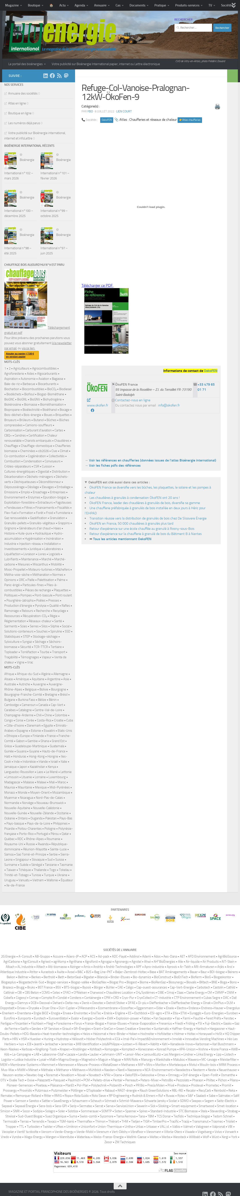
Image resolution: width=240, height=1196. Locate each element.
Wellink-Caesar (137, 1137)
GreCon (108, 1029)
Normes (57, 575)
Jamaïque (10, 767)
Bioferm (196, 977)
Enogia (55, 1013)
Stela (204, 1111)
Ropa (68, 1096)
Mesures (24, 564)
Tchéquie (25, 870)
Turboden (33, 1127)
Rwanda (43, 844)
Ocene (117, 1075)
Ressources (12, 616)
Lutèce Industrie (25, 1060)
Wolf (206, 1137)
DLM (229, 1003)
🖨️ (217, 106)
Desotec (97, 1003)
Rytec (181, 1096)
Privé (171, 1085)
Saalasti (201, 1096)
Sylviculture (12, 642)
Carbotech (203, 987)
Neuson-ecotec (13, 1075)
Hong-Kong (37, 756)
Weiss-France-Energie (108, 1137)
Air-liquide (193, 962)
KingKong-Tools (46, 1049)
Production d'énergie (18, 606)
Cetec (56, 992)
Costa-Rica (44, 720)
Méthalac (47, 1070)
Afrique (9, 674)
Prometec (212, 1085)
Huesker (35, 1039)
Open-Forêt (210, 1075)
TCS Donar (164, 1116)
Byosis (86, 987)
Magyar (116, 1060)
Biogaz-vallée (80, 982)
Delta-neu (72, 1003)
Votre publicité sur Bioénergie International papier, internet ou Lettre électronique (106, 64)
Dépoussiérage (14, 487)
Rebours (27, 611)
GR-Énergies (82, 1029)
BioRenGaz (158, 982)
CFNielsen (80, 992)
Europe (25, 736)
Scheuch (96, 1101)
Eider (159, 1008)
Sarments (10, 626)
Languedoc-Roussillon (19, 772)
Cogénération (37, 456)
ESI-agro (156, 1013)
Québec (9, 839)
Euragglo (195, 1013)
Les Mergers (172, 1054)
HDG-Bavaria (31, 1034)
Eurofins (9, 1018)
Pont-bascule (44, 595)
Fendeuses (13, 508)
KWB (234, 1049)
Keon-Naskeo (9, 1049)
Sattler (46, 1101)
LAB (36, 1054)
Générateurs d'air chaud (35, 528)
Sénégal (36, 865)
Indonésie (29, 762)
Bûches (51, 420)
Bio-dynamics (142, 977)
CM (209, 992)
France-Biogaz (94, 1023)
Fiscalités (63, 508)
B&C (80, 972)
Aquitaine (38, 679)
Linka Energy (204, 1054)
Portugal (42, 834)
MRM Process (228, 1065)
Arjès (220, 967)
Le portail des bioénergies (25, 64)
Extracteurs (45, 502)
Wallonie (52, 880)
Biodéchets (13, 394)
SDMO (184, 1101)
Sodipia (37, 1111)
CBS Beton (32, 992)
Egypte (48, 725)
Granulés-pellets (15, 523)
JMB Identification (87, 1044)
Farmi (186, 1018)
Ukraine (62, 875)
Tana (141, 1116)
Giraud (66, 1029)
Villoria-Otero (173, 1132)
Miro (149, 1065)
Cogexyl (21, 998)
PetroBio (167, 1080)
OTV (3, 1080)
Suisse (59, 859)
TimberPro (159, 1121)
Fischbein (37, 1023)
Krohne (203, 1049)
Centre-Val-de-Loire (48, 710)
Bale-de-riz (12, 384)
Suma (73, 1116)
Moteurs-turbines (40, 569)
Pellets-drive (101, 1080)
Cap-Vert (57, 705)
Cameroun (29, 705)
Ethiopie (11, 736)
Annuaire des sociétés (23, 93)
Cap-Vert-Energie (182, 987)
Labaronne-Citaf (53, 1054)
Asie (66, 679)
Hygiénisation (34, 539)
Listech (229, 1054)
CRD (116, 998)
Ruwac (170, 1096)
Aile (180, 962)
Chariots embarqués (37, 441)
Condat (62, 998)
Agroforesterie (14, 374)
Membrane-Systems (24, 1065)
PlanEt (69, 1085)
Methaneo (128, 1065)
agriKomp (59, 962)
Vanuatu (24, 880)
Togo (52, 870)
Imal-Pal (128, 1039)
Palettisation (45, 580)
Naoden (109, 1070)
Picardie (9, 829)
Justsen (127, 1044)
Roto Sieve (99, 1096)
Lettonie (66, 772)
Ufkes (59, 1127)
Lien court (124, 111)
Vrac (30, 662)
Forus (78, 1023)
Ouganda (36, 818)
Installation (51, 544)
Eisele (170, 1008)
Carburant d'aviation (38, 430)
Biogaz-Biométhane (50, 394)
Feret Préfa (213, 1018)
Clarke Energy (195, 992)
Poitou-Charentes (30, 829)
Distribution (60, 472)
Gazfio (24, 1029)
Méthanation (41, 575)
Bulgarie (9, 700)
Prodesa (182, 1085)
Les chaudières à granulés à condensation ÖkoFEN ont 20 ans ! (134, 498)
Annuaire (100, 5)
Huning (48, 1039)
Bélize (42, 700)
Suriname (10, 865)
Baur (204, 972)
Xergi (225, 1137)
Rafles (66, 606)
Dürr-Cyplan (67, 1008)
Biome (144, 982)
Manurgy (147, 1060)
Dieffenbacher (158, 1003)
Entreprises (57, 492)
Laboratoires (52, 549)
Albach (10, 967)
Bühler (110, 987)
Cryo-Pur (128, 998)
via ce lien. (28, 348)
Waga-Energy (33, 1137)
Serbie (53, 854)
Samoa (9, 854)
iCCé (117, 1039)
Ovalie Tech (16, 1080)
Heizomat (99, 1034)
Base (152, 972)
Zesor (108, 1142)
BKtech (204, 982)
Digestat (43, 472)
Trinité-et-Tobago (16, 875)
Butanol (38, 420)
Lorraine (40, 777)
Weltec (154, 1137)
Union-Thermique (110, 1127)
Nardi (121, 1070)
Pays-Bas (65, 818)
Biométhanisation (52, 404)
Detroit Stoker (115, 1003)
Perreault (131, 1080)
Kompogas (111, 1049)
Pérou (55, 834)
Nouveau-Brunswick (50, 803)
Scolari (173, 1101)
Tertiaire (56, 647)
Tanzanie (51, 865)
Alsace (8, 679)
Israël (54, 762)
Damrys (22, 1003)
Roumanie (53, 839)
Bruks (31, 987)
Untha (129, 1127)
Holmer (179, 1034)
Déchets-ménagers (40, 477)
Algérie (46, 674)
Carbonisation (13, 430)
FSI (200, 1023)
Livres (42, 554)
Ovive (31, 1080)
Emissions (11, 492)
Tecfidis (179, 1116)
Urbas (139, 1127)
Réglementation (15, 621)
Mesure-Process (88, 1065)
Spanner (130, 1111)
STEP (26, 636)
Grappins (64, 523)
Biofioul (29, 394)
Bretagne (51, 695)
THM (125, 1121)
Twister (48, 1127)
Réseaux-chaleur (40, 621)
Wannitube (66, 1137)
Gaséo (227, 1023)
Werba (166, 1137)
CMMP (219, 992)
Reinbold (220, 1090)
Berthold (49, 977)
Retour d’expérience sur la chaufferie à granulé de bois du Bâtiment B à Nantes (145, 534)
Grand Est (58, 741)
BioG (208, 977)
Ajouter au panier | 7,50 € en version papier (20, 355)
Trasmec (217, 1121)
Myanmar (10, 798)
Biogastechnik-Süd (31, 982)
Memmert (48, 1065)
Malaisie (28, 782)
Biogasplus (8, 982)
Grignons (10, 528)
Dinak (207, 1003)
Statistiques (12, 636)
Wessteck (179, 1137)
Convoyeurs (52, 461)
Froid (49, 513)
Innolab (177, 1039)
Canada (43, 705)
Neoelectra (182, 1070)
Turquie (49, 875)
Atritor (33, 972)
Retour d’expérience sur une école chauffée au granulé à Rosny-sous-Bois (141, 529)
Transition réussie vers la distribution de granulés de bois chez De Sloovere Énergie (148, 518)
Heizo (86, 1034)
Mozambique (61, 792)
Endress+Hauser (212, 1008)
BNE (214, 982)
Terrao (24, 1121)
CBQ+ (8, 435)
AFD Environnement (201, 956)
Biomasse (30, 404)
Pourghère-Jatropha (19, 600)
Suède (24, 865)
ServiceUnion (125, 1106)
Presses (53, 600)
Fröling (190, 1023)
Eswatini (49, 731)
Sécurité (25, 647)
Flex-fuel (10, 513)
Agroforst (91, 962)
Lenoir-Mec (133, 1054)
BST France (45, 987)
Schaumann (80, 1101)
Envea (67, 1013)
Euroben (232, 1013)
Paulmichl (74, 1080)
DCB (33, 1003)
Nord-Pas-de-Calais (49, 798)
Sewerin (142, 1106)
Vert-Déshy (120, 1132)
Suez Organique (55, 1116)
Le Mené (52, 772)
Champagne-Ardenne (18, 715)
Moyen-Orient (40, 792)
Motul (193, 1065)
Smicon (5, 1111)
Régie (53, 616)
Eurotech (40, 1018)
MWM (21, 1070)
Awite (61, 972)
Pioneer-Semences (20, 1085)
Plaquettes (61, 590)
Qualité (54, 606)
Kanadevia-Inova (181, 1044)
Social (65, 626)
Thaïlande (40, 870)
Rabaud (110, 1090)
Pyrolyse (41, 606)
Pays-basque (15, 823)
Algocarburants (47, 374)
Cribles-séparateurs (17, 466)
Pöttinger (77, 1090)
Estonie (36, 731)
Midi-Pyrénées (60, 787)
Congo (8, 720)
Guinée (9, 751)
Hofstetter (164, 1034)
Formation (26, 513)
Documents (137, 5)
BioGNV (35, 399)
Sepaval (7, 1106)
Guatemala (57, 746)
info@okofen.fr (169, 405)
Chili (39, 715)
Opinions (10, 580)
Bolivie (43, 689)
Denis (85, 1003)
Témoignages (30, 657)
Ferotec (229, 1018)
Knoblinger (79, 1049)
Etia (175, 1013)
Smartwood (206, 1106)
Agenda (80, 5)
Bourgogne (58, 689)
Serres (34, 626)
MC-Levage (209, 1060)
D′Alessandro (86, 1008)
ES (129, 1013)
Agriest (46, 962)
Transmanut (200, 1121)
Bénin (53, 700)
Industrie (10, 544)
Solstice (73, 1111)
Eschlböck (140, 1013)
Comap (34, 998)
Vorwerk (230, 1132)
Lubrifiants (11, 559)
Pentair (117, 1080)
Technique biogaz (198, 1116)
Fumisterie (63, 513)
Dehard (57, 1003)
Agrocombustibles (44, 368)
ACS (92, 956)
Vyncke (16, 1137)
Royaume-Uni (13, 844)
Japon (23, 767)
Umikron (72, 1127)
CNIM (230, 992)
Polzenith (115, 1085)
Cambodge (11, 705)
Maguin (103, 1060)
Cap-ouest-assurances (151, 987)
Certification (36, 435)
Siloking (163, 1106)
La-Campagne (21, 1054)
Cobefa (8, 998)
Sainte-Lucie (58, 849)
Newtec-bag (34, 1075)
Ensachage (40, 492)
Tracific (174, 1121)
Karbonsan (202, 1044)
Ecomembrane (108, 1008)
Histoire (9, 533)
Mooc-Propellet (15, 569)
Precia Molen (156, 1085)
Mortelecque (177, 1065)
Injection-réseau (30, 544)
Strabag (232, 1111)
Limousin (12, 777)
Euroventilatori (58, 1018)
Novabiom (67, 1075)
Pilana (234, 1080)
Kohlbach (96, 1049)
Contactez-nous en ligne (132, 400)
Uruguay (10, 880)
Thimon (100, 1121)
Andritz (98, 967)
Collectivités (57, 456)
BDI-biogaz (217, 972)
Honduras (19, 756)
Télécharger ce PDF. (97, 285)
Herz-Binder (117, 1034)
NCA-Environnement (159, 1070)
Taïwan (11, 870)
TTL (21, 1127)
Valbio (176, 1127)
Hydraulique (43, 533)
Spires (143, 1111)
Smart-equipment (183, 1106)
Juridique (35, 549)
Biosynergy (176, 982)
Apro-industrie (154, 967)
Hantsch (201, 1029)
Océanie (9, 818)
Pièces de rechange (38, 590)
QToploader (94, 1090)
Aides (30, 374)
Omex (161, 1075)
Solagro (50, 1111)
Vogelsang (205, 1132)
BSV (58, 987)
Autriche (24, 684)
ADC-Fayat (119, 956)
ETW (184, 1013)
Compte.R (48, 998)
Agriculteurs (21, 368)
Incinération (53, 539)
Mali (52, 782)
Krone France (219, 1049)
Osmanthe (228, 1075)
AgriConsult (30, 962)
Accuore (58, 956)
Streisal (10, 1116)
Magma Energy (68, 1060)
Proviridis (26, 1090)
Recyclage (59, 611)
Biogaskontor (222, 977)
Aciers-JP (72, 956)
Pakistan (51, 818)
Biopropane (12, 410)
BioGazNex (99, 982)
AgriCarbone (11, 962)
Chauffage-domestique (36, 446)
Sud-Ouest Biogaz (30, 1116)
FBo (90, 111)
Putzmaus (41, 1090)
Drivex (21, 1008)
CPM (107, 998)
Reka (231, 1090)
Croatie (58, 720)
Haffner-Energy (182, 1029)
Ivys (21, 1044)
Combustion (12, 461)
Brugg (20, 987)
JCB (29, 1044)
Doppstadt (7, 1008)
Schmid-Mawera (130, 1101)
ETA (167, 1013)
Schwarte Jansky (155, 1101)
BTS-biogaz (72, 987)
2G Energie (8, 956)
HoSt (218, 1034)
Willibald (194, 1137)
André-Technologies (119, 967)
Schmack (110, 1101)
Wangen (51, 1137)
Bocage (64, 410)
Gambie (32, 741)
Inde (17, 762)
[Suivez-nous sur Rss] (59, 75)
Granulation (57, 518)
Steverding (217, 1111)
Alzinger (75, 967)
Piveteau (41, 1085)
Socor (26, 1111)
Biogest (132, 982)
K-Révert (141, 1044)
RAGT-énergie (127, 1090)
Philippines (60, 823)
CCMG (46, 992)
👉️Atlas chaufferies (190, 119)
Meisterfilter (228, 1060)
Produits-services (187, 5)
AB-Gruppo (42, 956)
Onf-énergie (191, 1075)
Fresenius (165, 1023)
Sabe (212, 1096)
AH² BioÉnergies (164, 962)
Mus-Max (7, 1070)
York (234, 1137)
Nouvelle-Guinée (15, 813)
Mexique (41, 787)
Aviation (43, 379)
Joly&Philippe (111, 1044)
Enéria (108, 1013)
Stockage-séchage (45, 636)
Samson (20, 1101)
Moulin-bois (208, 1065)
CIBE (161, 992)
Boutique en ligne (20, 113)
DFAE (131, 1003)
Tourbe (44, 652)
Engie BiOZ (41, 1013)
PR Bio (140, 1085)
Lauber (94, 1054)
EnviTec (96, 1013)
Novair (81, 1075)
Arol (229, 967)
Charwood (96, 992)
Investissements (15, 549)
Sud (50, 859)
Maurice (9, 787)
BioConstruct (162, 977)
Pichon (222, 1080)
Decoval (44, 1003)
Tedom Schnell (222, 1116)
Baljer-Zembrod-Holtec (131, 972)
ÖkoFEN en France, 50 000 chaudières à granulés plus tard (131, 523)
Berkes (36, 977)
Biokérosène (12, 404)
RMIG (58, 1096)
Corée (30, 720)
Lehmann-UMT (112, 1054)
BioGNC (9, 399)
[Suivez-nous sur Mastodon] (66, 75)
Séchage (40, 642)
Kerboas (27, 1049)
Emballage (64, 487)
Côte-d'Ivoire (15, 725)
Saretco (34, 1101)
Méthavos (79, 1070)
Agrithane (75, 962)
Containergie (92, 998)
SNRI (16, 1111)
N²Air (107, 1075)
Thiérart (113, 1121)
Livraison (29, 554)
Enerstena (24, 1013)
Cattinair (9, 992)
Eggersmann (145, 1008)
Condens (76, 998)
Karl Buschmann (223, 1044)
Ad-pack (103, 956)
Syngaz (27, 642)
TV (210, 5)
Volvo (218, 1132)
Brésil (64, 695)
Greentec (145, 1029)
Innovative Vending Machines (204, 1039)
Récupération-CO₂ (35, 616)
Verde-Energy (64, 1132)
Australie (10, 684)
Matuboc (179, 1060)
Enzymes (34, 497)
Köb (6, 1054)
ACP (84, 956)
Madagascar (12, 782)
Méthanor (62, 1070)
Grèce (8, 746)
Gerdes (36, 1029)
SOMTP (106, 1111)
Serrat (99, 1106)
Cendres (20, 435)
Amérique (22, 679)
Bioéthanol (49, 410)
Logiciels (54, 554)
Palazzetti (43, 1080)
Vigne (20, 662)
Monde (22, 792)
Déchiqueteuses (25, 482)
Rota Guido (81, 1096)
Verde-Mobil (85, 1132)
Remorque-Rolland (28, 1096)
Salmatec (224, 1096)
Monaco (9, 792)
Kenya (52, 767)
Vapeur (46, 657)
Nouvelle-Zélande (42, 813)
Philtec (210, 1080)
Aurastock (47, 972)
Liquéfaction (12, 554)
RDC (20, 839)
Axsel (71, 972)
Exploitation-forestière (19, 502)
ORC (22, 580)
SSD (67, 631)
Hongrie (52, 756)
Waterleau (84, 1137)
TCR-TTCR (41, 647)
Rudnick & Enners (143, 1096)
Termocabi (10, 1121)
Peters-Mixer (149, 1080)
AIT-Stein (228, 962)
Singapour (22, 859)
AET (182, 956)
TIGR (146, 1121)
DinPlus (218, 1003)
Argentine (53, 679)
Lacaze (70, 1054)
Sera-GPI (61, 1106)
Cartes (58, 430)
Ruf (160, 1096)
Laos (40, 772)
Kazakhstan (37, 767)
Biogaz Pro (116, 982)
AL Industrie (25, 967)
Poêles (40, 600)
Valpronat (218, 1127)
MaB (52, 1060)
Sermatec (85, 1106)
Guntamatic (161, 1029)
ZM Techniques (125, 1142)
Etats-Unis (65, 731)
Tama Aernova (126, 1116)
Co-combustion (14, 456)
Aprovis (172, 967)
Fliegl (49, 1023)
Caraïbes (10, 710)
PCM (86, 1080)
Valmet (188, 1127)
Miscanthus (40, 564)
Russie (30, 844)
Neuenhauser (228, 1070)
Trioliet (230, 1121)
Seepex (197, 1101)
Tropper (11, 1127)
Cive (54, 451)
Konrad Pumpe (167, 1049)
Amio (87, 967)
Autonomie (28, 379)
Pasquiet (59, 1080)
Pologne (50, 829)
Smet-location (226, 1106)
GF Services (51, 1029)
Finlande (38, 736)
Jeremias (67, 1044)
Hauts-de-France (53, 751)
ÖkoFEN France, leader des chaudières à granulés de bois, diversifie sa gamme (144, 503)
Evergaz (87, 1018)
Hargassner (217, 1029)
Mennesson (66, 1065)
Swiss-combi (88, 1116)
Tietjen (135, 1121)
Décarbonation (14, 477)
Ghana (45, 741)
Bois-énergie (32, 415)
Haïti (7, 756)
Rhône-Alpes (35, 839)
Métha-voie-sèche (17, 575)
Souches (42, 631)
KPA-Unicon (187, 1049)
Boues (48, 415)
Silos (44, 626)
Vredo (5, 1137)
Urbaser (151, 1127)
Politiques (11, 595)
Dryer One (49, 1008)
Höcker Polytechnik (99, 1039)
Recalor (191, 1090)
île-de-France (15, 885)
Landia (82, 1054)
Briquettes (62, 415)
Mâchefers (62, 569)
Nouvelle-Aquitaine (17, 808)
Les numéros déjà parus (24, 123)
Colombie (61, 715)
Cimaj (170, 992)
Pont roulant (63, 595)
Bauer (194, 972)
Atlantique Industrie (13, 972)
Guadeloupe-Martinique (31, 746)
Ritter (47, 1096)
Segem (209, 1101)
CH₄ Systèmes (145, 992)
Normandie (11, 803)
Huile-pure (25, 533)
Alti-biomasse (57, 967)
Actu (62, 5)
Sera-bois (45, 1106)
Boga (223, 982)
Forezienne (63, 1023)
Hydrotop (62, 1039)
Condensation (32, 461)
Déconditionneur (50, 482)
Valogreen (202, 1127)
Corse (19, 720)
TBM (151, 1116)
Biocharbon (11, 389)
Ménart (33, 1070)
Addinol (134, 956)
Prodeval (197, 1085)
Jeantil (38, 1044)
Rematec (7, 1096)
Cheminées (27, 451)
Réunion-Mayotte (35, 849)
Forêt (39, 513)
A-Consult (25, 956)
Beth (61, 977)
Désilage (33, 487)
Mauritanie (25, 787)
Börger (98, 987)
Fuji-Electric (212, 1023)
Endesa (193, 1008)
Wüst (215, 1137)
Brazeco (8, 987)
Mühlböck (94, 1070)
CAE (120, 987)
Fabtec (146, 1018)
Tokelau (64, 870)
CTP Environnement (187, 998)
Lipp (219, 1054)
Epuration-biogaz (54, 497)
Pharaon (197, 1080)
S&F (190, 1096)
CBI (19, 992)
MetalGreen (110, 1065)
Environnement (14, 497)
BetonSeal (74, 977)
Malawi (41, 782)
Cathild (230, 987)
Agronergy (122, 962)
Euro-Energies (214, 1013)
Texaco (52, 1121)
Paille (31, 580)
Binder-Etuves (120, 977)
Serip (73, 1106)
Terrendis (38, 1121)
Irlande (43, 762)
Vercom (46, 1132)
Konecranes (146, 1049)
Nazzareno (134, 1070)
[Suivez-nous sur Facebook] (52, 75)
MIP (140, 1065)
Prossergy (10, 1090)
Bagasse (57, 379)
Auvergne (39, 684)
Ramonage (11, 611)
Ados (157, 956)
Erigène (120, 1013)
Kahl (165, 1044)
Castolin (218, 987)
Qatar (65, 834)
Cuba (69, 720)
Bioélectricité (31, 410)
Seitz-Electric (225, 1101)
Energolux (233, 1008)
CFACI (67, 992)
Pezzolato (182, 1080)
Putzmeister (59, 1090)
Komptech (128, 1049)
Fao (177, 1018)
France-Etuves (117, 1023)
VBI (230, 1127)
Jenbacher (51, 1044)
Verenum (102, 1132)
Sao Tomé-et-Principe (31, 854)
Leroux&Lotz (152, 1054)
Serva (109, 1106)
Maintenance (30, 559)
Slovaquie (38, 859)
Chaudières (61, 441)
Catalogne (25, 710)
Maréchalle (163, 1060)
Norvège (28, 803)
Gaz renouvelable (15, 518)
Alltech (40, 967)
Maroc (61, 782)
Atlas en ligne (17, 103)
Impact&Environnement (153, 1039)
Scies (23, 626)
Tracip (185, 1121)
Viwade (190, 1132)
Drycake (34, 1008)
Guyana (21, 751)
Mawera (193, 1060)
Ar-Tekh (185, 967)
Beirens (233, 972)
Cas (118, 5)
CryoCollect (144, 998)
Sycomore (106, 1116)
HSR (24, 1039)
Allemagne (60, 674)
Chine (48, 715)
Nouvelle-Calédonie (46, 808)
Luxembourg (57, 777)
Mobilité (56, 564)
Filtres (28, 508)
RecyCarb (205, 1090)
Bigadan (89, 977)
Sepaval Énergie (25, 1106)
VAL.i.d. (164, 1127)
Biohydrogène (52, 399)
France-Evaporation (143, 1023)
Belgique (31, 689)
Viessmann (153, 1132)
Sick (152, 1106)
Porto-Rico (26, 834)
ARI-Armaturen (204, 967)
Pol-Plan (82, 1085)
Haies (57, 528)
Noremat (52, 1075)
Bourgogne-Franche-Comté (23, 695)
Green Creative (126, 1029)
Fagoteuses (63, 502)
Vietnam (38, 880)
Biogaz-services (57, 982)
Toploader (11, 652)
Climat (64, 451)
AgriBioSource (227, 956)
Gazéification (38, 518)
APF (139, 967)
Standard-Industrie (163, 1111)
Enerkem (8, 1013)
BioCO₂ (51, 389)
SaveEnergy (61, 1101)
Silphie (54, 626)
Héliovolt (77, 1039)
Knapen (65, 1049)
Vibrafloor (136, 1132)
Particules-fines (33, 585)
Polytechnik (99, 1085)
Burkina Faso (26, 700)
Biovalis (191, 982)
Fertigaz (6, 1023)
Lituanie (26, 777)
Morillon (160, 1065)
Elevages (48, 487)
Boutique (34, 5)
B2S (88, 972)
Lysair (43, 1060)
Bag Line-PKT (103, 972)
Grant (97, 1029)
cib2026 (43, 451)
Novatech (95, 1075)
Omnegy (174, 1075)
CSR (36, 466)
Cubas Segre (212, 998)
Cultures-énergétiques (19, 472)
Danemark (34, 725)
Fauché (198, 1018)
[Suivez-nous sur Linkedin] (45, 75)
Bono (233, 982)
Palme (61, 580)
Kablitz (154, 1044)
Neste (212, 1070)
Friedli (179, 1023)
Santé (58, 621)
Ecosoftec (127, 1008)
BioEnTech (181, 977)
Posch (129, 1085)
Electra (181, 1008)
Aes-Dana (170, 956)
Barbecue (29, 384)
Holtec (191, 1034)
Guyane (34, 751)
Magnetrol (88, 1060)
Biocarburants (47, 384)
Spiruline (56, 631)
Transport (58, 652)
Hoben (132, 1034)
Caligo (130, 987)
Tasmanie (66, 865)
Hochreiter (147, 1034)
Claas (180, 992)
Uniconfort (88, 1127)
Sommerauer (90, 1111)
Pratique (160, 5)
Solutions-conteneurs (18, 631)
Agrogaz (106, 962)
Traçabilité (11, 657)
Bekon (11, 977)
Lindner (188, 1054)
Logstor (6, 1060)
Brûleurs (25, 420)
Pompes (26, 595)
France (51, 736)
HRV (15, 1039)
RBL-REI (177, 1090)
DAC (226, 998)
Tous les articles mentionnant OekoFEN (122, 539)
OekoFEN (107, 119)
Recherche (43, 611)
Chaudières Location (119, 992)
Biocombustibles (33, 389)
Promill (226, 1085)
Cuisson (47, 466)
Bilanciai (102, 977)
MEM (4, 1065)
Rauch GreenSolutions (154, 1090)
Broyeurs (10, 420)
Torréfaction (29, 652)
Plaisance (56, 1085)
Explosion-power (127, 1018)
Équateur (67, 880)
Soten (118, 1111)
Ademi (146, 956)
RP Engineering (119, 1096)
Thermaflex (84, 1121)
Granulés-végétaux (42, 523)
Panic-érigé (12, 585)
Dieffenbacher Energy (185, 1003)
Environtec (81, 1013)
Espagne (22, 731)
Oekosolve (147, 1075)
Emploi (25, 492)
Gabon (20, 741)
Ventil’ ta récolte (27, 1132)
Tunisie (36, 875)
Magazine (12, 5)
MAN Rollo (131, 1060)
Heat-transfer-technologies (61, 1034)
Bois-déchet (12, 415)
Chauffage (11, 446)
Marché (46, 559)
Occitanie (63, 813)
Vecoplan (8, 1132)
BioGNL (22, 399)
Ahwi (147, 962)
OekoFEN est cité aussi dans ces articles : (119, 482)
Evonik (99, 1018)
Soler (61, 1111)
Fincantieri (21, 1023)
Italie (64, 762)
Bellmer (23, 977)
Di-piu (142, 1003)
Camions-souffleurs (38, 425)
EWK (110, 1018)
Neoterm (199, 1070)
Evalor (75, 1018)
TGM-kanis (66, 1121)
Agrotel (136, 962)
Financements (44, 508)
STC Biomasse (188, 1111)
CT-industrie (162, 998)
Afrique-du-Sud (27, 674)
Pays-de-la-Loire (38, 823)
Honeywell (205, 1034)
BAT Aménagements (173, 972)
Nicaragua (26, 798)
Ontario (23, 818)
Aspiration (11, 379)
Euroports (24, 1018)
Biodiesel (65, 389)
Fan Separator (163, 1018)
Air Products (210, 962)
